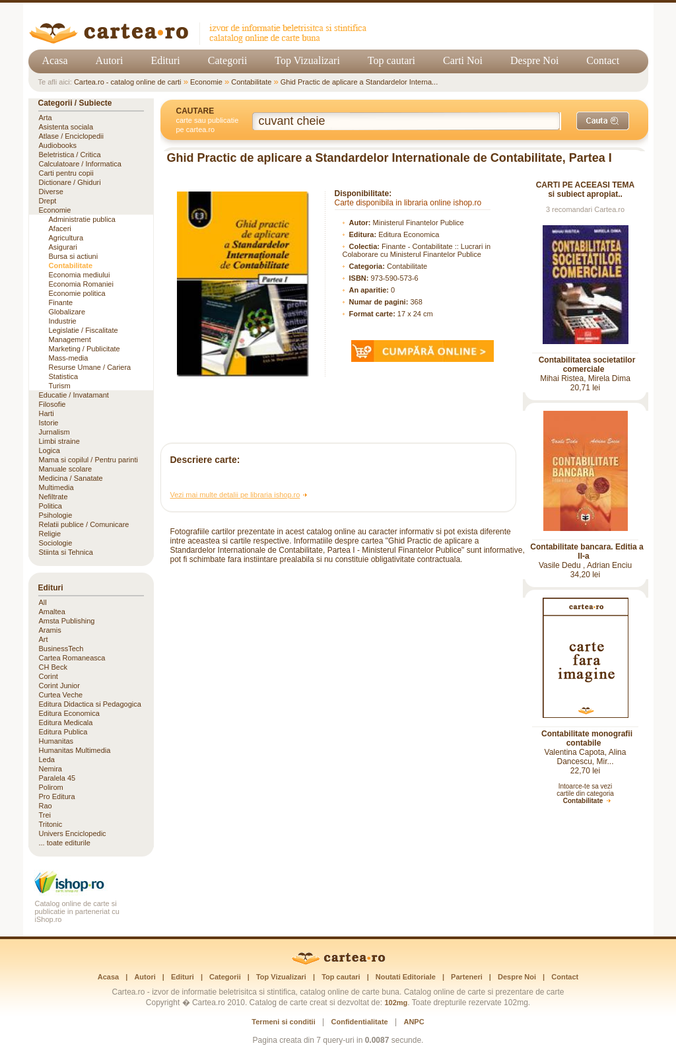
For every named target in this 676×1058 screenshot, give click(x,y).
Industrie (63, 321)
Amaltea (52, 612)
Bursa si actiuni (73, 256)
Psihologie (56, 515)
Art (43, 639)
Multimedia (56, 487)
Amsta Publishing (67, 621)
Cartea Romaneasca (72, 658)
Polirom (51, 787)
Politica (50, 506)
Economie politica (77, 293)
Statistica (64, 376)
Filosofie (52, 404)
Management (70, 339)
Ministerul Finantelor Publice (418, 223)
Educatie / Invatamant (74, 395)
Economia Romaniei (81, 284)
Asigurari (63, 247)
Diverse (51, 191)
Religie (50, 534)
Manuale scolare (65, 469)
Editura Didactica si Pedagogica (90, 704)
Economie (206, 82)
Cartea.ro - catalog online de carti (128, 82)
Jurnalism (54, 432)
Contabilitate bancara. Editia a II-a (586, 551)
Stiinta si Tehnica (66, 552)
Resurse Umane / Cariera (90, 367)
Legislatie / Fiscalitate (83, 330)
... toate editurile (64, 843)
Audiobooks (58, 145)
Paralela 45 (57, 778)
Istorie (49, 423)
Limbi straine (59, 441)
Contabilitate (251, 82)
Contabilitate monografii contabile (586, 738)
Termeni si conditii (283, 1022)
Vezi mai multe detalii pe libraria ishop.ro (235, 495)
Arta (45, 118)
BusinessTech (61, 648)
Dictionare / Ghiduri (70, 182)
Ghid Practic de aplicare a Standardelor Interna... (359, 82)
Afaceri (60, 228)
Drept (48, 201)
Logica (49, 450)
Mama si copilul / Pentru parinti (88, 460)
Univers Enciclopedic (72, 833)
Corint (48, 676)
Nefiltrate (53, 497)
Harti (46, 413)
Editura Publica (63, 732)
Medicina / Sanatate (71, 478)
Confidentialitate (359, 1022)
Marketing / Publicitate (84, 349)
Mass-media (68, 358)
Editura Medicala (66, 722)
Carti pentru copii (66, 173)
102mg (395, 1002)
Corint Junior (59, 685)
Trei (45, 815)
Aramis (50, 630)
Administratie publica (82, 219)
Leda (47, 759)
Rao (45, 806)
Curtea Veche (61, 695)
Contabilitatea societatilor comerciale (587, 364)
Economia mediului (79, 275)
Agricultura (66, 238)
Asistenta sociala (66, 127)
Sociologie (56, 543)
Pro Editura (57, 796)
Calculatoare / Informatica (80, 164)
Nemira (50, 769)
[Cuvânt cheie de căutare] (406, 121)
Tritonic (51, 824)
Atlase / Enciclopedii (71, 136)
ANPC (413, 1022)
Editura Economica (408, 234)
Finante (61, 302)
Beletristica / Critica (70, 155)
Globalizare (67, 312)
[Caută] (602, 121)
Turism (60, 386)
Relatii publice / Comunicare (84, 524)
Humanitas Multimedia (75, 750)
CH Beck (53, 667)
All (43, 602)
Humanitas (56, 741)
